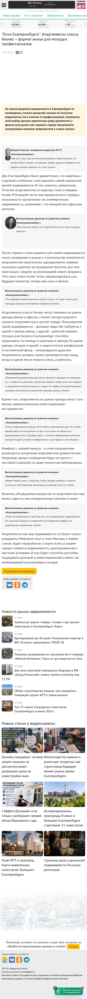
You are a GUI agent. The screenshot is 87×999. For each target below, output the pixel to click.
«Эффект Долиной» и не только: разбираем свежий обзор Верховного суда (21, 816)
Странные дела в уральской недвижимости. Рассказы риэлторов (64, 865)
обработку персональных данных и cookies (36, 946)
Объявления (55, 15)
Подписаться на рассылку (19, 571)
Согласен (73, 946)
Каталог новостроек (56, 592)
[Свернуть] (55, 988)
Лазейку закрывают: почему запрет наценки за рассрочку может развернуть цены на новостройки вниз (22, 766)
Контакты (63, 978)
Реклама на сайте (10, 975)
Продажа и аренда (20, 592)
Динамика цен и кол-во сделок (25, 601)
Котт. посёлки (34, 15)
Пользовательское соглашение (34, 975)
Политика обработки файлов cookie (41, 978)
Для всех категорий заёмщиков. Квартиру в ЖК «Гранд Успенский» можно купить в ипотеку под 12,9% (40, 674)
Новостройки (11, 15)
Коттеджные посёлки (19, 597)
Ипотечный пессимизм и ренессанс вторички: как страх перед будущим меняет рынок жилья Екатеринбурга (62, 766)
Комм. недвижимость (57, 597)
